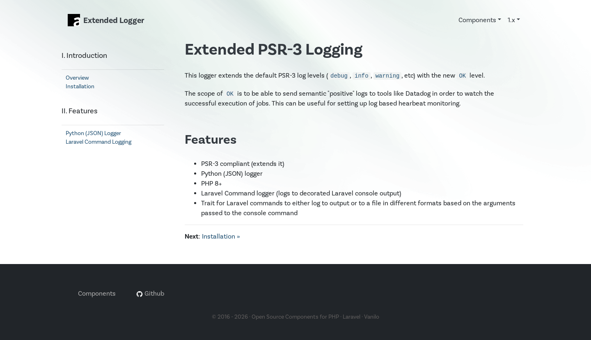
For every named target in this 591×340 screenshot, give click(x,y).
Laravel (351, 317)
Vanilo (371, 317)
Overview (77, 78)
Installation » (221, 236)
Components (97, 293)
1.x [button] (511, 20)
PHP (333, 317)
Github (150, 293)
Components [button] (477, 20)
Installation (80, 86)
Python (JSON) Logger (93, 133)
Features (210, 139)
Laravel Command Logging (98, 142)
